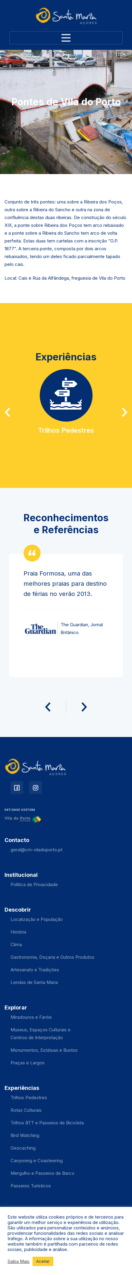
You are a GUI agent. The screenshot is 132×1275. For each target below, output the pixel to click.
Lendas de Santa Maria (34, 982)
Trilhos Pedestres (29, 1097)
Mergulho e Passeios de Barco (42, 1173)
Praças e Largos (28, 1063)
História (18, 932)
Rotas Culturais (26, 1110)
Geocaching (23, 1148)
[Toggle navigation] (66, 37)
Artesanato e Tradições (35, 970)
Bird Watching (25, 1135)
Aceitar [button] (43, 1261)
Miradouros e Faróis (31, 1017)
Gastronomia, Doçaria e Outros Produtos (52, 957)
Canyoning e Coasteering (37, 1160)
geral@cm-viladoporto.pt (36, 850)
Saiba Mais (19, 1261)
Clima (16, 944)
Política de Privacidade (34, 884)
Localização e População (37, 919)
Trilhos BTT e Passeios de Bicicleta (47, 1123)
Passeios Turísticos (31, 1186)
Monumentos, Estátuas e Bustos (44, 1050)
